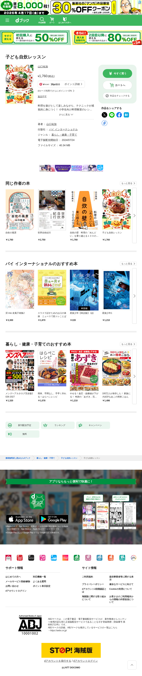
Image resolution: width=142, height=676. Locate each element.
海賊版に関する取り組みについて (94, 598)
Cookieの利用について (120, 589)
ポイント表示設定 (41, 586)
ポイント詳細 (72, 84)
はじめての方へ (13, 576)
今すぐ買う (120, 73)
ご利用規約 (87, 576)
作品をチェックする (120, 95)
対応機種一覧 (39, 576)
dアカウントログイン (15, 591)
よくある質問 (39, 581)
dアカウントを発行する (57, 660)
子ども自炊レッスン (69, 458)
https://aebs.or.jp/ (58, 630)
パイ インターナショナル (63, 129)
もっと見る (126, 183)
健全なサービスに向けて (121, 584)
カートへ (120, 85)
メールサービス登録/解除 (17, 581)
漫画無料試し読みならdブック (17, 458)
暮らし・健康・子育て (64, 134)
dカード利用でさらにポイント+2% (55, 91)
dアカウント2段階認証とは (94, 590)
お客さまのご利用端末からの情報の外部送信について (121, 599)
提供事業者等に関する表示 (121, 578)
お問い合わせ (12, 586)
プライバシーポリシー (93, 584)
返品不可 (42, 96)
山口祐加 (43, 66)
